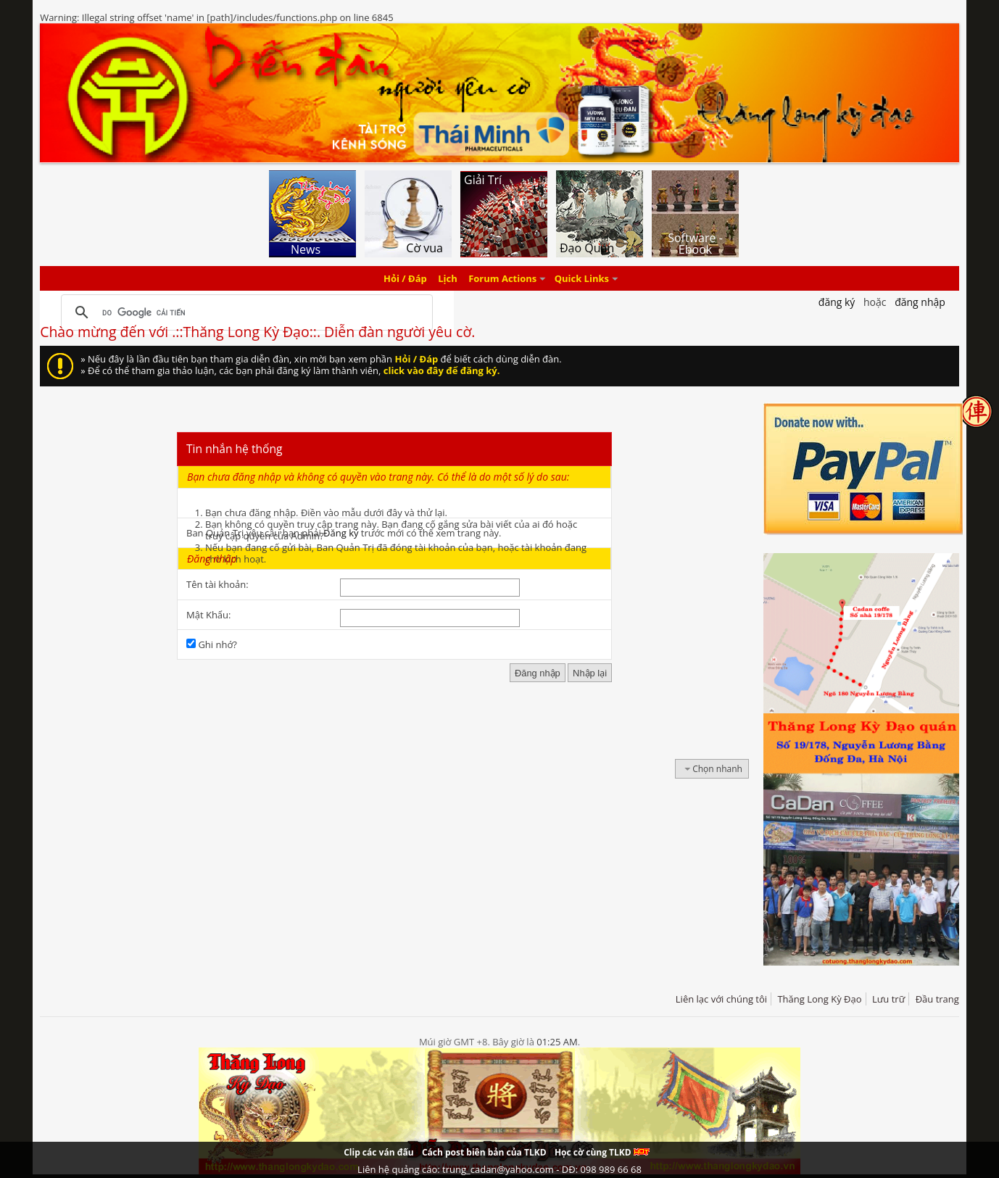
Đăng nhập (920, 302)
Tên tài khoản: (217, 584)
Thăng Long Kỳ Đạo (819, 998)
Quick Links (582, 278)
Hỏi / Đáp (405, 278)
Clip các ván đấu (378, 1152)
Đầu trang (937, 998)
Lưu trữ (888, 998)
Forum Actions (502, 278)
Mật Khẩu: (208, 615)
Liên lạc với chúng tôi (721, 998)
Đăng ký (340, 532)
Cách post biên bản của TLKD (484, 1152)
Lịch (447, 278)
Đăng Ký (836, 302)
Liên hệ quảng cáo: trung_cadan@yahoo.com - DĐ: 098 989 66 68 (499, 1169)
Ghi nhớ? (211, 644)
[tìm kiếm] (244, 312)
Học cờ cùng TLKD (602, 1152)
